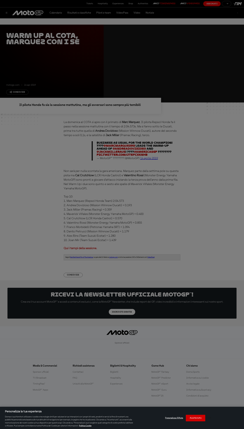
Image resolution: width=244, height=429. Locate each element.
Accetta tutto (196, 418)
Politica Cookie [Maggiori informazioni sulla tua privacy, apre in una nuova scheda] (85, 426)
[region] (122, 418)
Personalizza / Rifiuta (174, 418)
